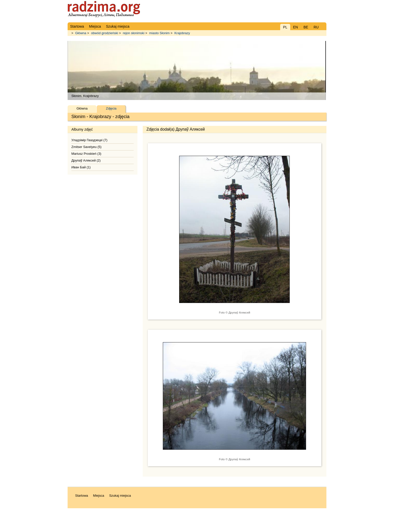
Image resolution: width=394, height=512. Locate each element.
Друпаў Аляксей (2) (86, 160)
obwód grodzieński (104, 33)
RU (316, 27)
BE (306, 27)
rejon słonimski (133, 33)
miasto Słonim (159, 33)
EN (295, 27)
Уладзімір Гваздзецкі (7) (89, 140)
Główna (80, 33)
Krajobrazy (182, 33)
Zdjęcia (111, 108)
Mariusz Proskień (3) (86, 154)
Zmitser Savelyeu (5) (86, 147)
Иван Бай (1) (81, 167)
